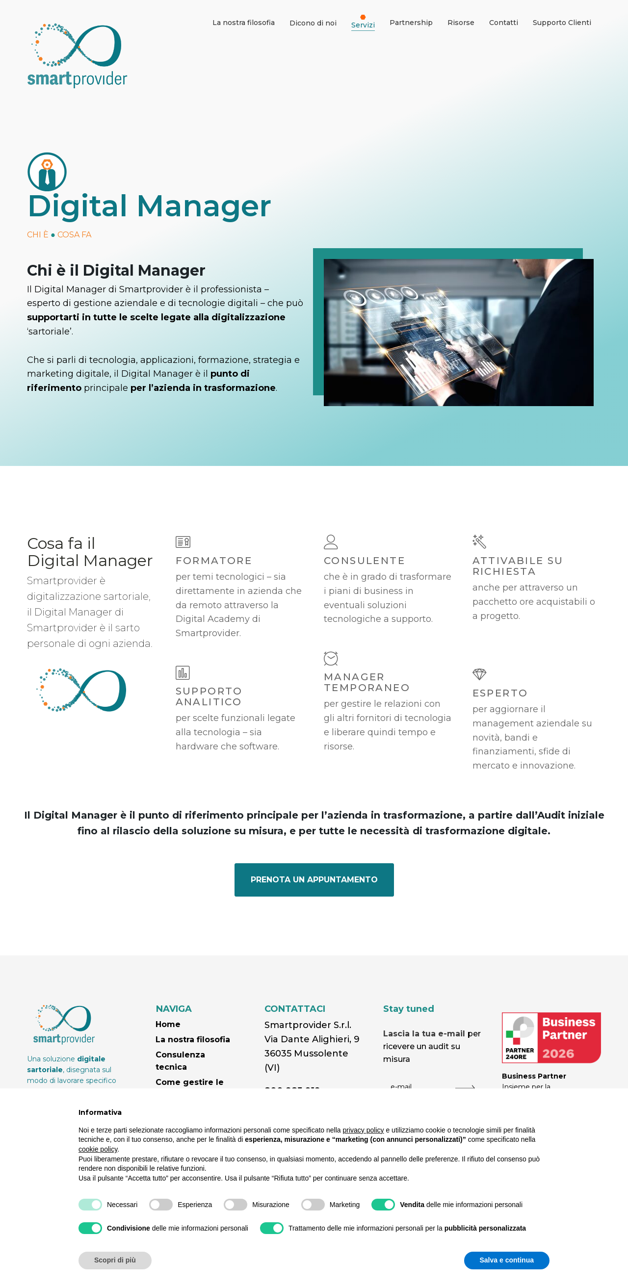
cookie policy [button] (97, 1149)
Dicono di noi (313, 23)
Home (168, 1024)
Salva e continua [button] (507, 1260)
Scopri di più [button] (115, 1260)
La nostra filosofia (193, 1039)
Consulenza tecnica (180, 1061)
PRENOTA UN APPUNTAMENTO (314, 879)
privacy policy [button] (363, 1130)
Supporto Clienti (562, 22)
